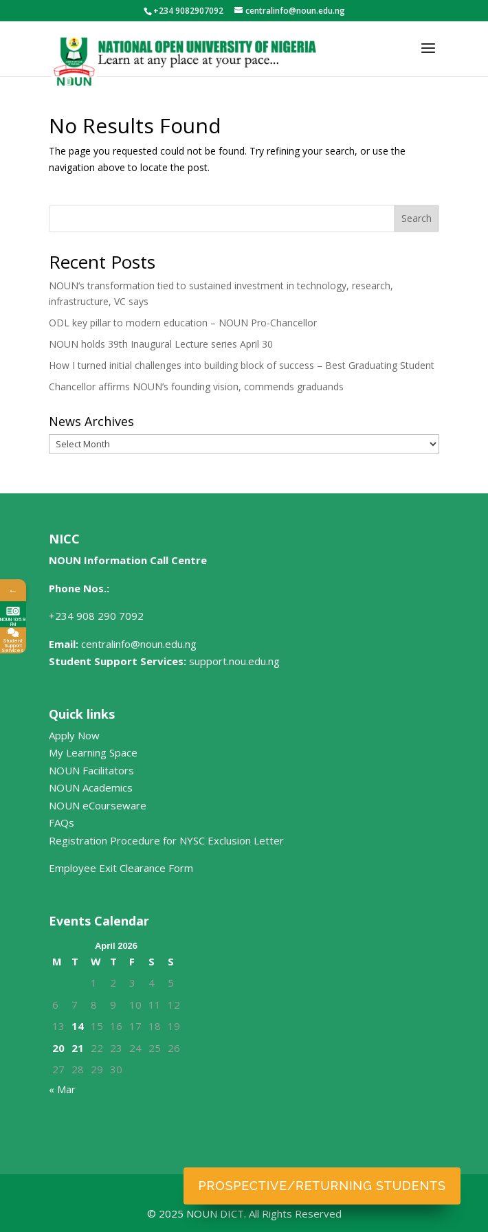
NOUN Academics (91, 787)
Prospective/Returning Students (322, 1185)
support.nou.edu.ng (234, 661)
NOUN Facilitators (91, 770)
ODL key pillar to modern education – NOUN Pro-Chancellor (183, 322)
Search (416, 218)
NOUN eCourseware (97, 805)
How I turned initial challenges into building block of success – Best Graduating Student (241, 365)
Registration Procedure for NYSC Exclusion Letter (166, 840)
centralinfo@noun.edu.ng (139, 644)
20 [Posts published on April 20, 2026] (58, 1048)
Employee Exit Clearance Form (121, 868)
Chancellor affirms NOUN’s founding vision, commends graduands (196, 386)
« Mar (62, 1089)
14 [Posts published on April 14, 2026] (77, 1026)
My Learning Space (93, 752)
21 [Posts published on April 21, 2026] (77, 1048)
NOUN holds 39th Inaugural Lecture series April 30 (161, 343)
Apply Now (74, 735)
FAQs (61, 822)
